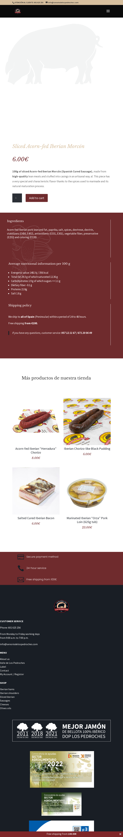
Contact (4, 670)
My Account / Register (12, 674)
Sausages (5, 700)
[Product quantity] (17, 197)
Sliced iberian (7, 696)
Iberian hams (7, 689)
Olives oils (5, 708)
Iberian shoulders (9, 693)
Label (3, 666)
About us (5, 659)
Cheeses (4, 704)
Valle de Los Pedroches (12, 662)
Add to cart (36, 198)
